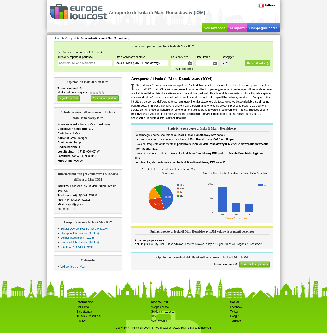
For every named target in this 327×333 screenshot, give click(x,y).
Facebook (236, 307)
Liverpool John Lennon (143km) (80, 242)
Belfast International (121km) (78, 237)
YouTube (235, 320)
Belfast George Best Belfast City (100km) (85, 228)
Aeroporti (237, 28)
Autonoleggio (159, 320)
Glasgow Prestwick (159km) (77, 246)
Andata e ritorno (72, 52)
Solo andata (96, 52)
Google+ (235, 316)
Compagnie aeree (263, 28)
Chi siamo (83, 307)
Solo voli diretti (185, 68)
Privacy (81, 320)
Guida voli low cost (162, 311)
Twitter (234, 311)
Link (72, 208)
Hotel (154, 316)
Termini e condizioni (89, 316)
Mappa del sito (160, 307)
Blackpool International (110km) (80, 233)
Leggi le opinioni (69, 98)
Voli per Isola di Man (73, 266)
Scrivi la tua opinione (104, 98)
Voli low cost (214, 28)
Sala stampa (84, 311)
